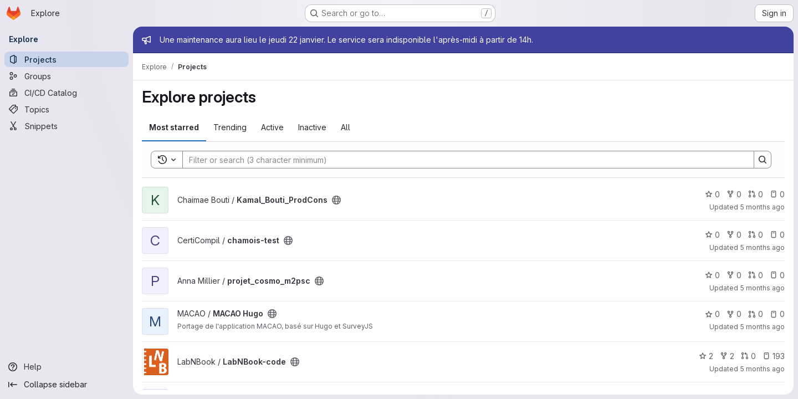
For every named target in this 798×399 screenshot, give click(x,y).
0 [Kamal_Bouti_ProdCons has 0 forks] (734, 194)
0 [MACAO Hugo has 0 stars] (712, 314)
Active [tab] (272, 127)
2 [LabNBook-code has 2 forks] (727, 356)
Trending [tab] (230, 127)
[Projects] (66, 59)
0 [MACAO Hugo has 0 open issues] (777, 314)
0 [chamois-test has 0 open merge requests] (755, 234)
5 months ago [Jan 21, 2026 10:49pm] (762, 247)
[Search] (462, 159)
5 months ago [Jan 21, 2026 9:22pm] (762, 369)
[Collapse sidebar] (66, 384)
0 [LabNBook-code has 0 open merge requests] (748, 356)
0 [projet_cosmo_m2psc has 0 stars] (712, 275)
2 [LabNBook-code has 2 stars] (706, 356)
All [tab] (345, 127)
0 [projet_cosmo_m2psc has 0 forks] (734, 275)
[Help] (66, 367)
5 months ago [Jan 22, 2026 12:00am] (762, 207)
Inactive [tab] (312, 127)
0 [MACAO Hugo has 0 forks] (734, 314)
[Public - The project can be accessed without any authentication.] (336, 200)
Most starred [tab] (174, 127)
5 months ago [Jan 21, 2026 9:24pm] (762, 327)
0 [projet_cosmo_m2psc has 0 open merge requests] (755, 275)
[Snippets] (66, 126)
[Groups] (66, 76)
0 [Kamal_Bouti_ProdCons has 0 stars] (712, 194)
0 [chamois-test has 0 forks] (734, 234)
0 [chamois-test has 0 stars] (712, 234)
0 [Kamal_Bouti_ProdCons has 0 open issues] (777, 194)
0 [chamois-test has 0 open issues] (777, 234)
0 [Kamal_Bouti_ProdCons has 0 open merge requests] (755, 194)
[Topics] (66, 109)
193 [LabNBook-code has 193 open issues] (774, 356)
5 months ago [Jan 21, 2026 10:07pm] (762, 288)
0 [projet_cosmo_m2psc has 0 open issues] (777, 275)
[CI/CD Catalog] (66, 92)
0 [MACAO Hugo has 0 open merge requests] (755, 314)
